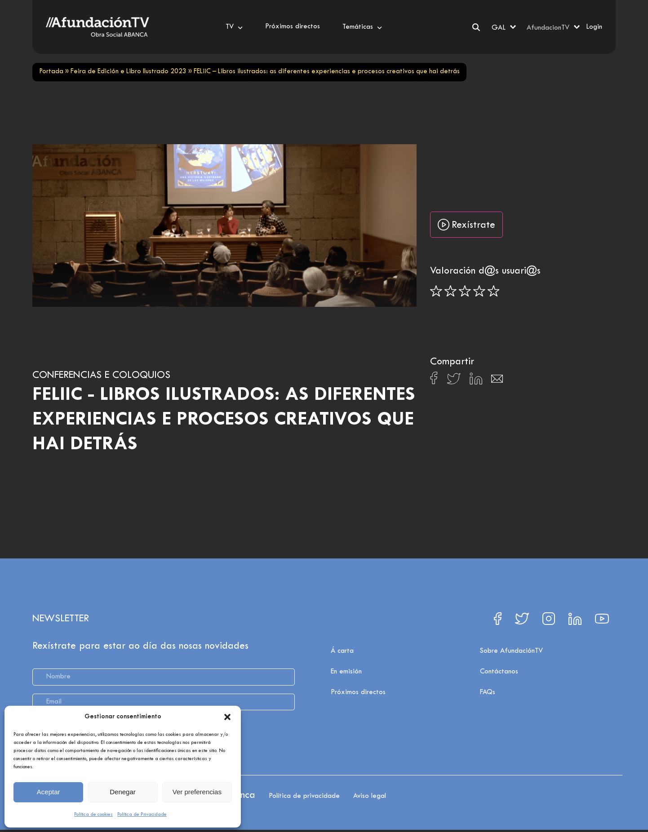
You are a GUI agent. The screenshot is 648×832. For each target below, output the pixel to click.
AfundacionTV (548, 28)
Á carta (342, 651)
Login (594, 27)
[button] (227, 717)
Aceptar (48, 792)
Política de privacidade (304, 796)
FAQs (487, 692)
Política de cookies (93, 814)
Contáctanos (499, 671)
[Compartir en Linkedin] (476, 380)
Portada (51, 72)
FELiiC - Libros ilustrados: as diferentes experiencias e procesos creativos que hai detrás (223, 420)
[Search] (476, 27)
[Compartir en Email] (497, 381)
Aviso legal (369, 796)
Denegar (123, 792)
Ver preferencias (197, 792)
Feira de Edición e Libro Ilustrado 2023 (128, 72)
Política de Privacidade (142, 814)
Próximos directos (358, 692)
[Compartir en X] (454, 381)
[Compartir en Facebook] (434, 380)
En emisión (346, 671)
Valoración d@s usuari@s (485, 271)
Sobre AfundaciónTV (511, 651)
